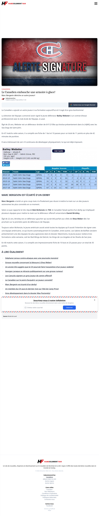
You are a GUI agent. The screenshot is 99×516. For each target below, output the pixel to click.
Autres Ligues (49, 481)
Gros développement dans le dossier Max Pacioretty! (27, 293)
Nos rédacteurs (49, 491)
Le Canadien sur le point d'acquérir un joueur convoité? (29, 280)
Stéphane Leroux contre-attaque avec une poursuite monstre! (31, 258)
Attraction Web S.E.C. (46, 471)
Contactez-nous (49, 499)
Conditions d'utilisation (49, 493)
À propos (49, 489)
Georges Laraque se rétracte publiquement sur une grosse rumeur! (34, 271)
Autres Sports (49, 483)
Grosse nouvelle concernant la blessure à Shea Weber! (28, 262)
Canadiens (49, 477)
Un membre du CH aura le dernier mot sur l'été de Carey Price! (32, 289)
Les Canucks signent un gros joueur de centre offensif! (28, 275)
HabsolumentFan (10, 98)
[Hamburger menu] (95, 3)
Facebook (49, 506)
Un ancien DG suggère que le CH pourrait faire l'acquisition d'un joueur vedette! (39, 267)
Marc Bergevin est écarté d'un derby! (21, 284)
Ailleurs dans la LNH (49, 479)
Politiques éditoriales (49, 497)
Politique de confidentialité (49, 495)
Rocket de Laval (12, 316)
